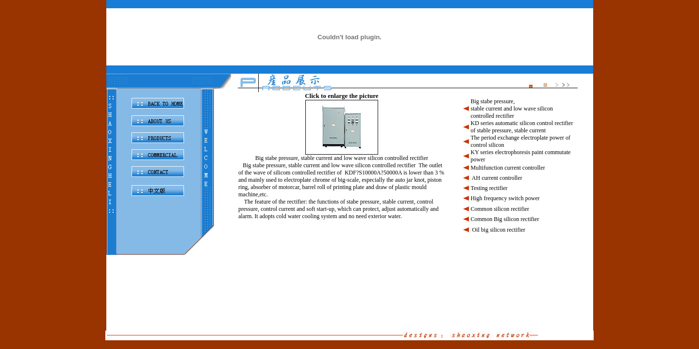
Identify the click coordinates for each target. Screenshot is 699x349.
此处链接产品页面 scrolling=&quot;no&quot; (408, 203)
